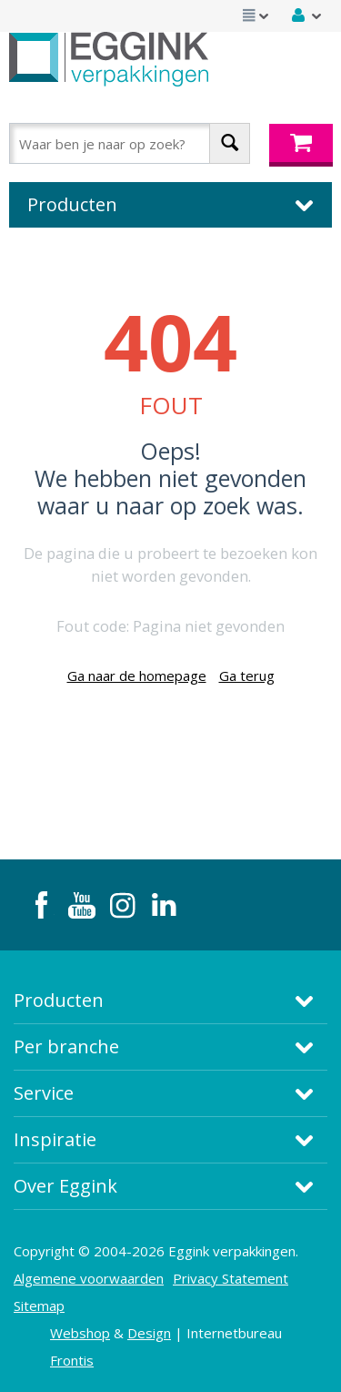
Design (149, 1333)
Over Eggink (65, 1186)
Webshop (80, 1333)
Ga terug (247, 675)
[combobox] (129, 143)
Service (44, 1093)
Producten (59, 1000)
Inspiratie (55, 1139)
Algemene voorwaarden (89, 1278)
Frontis (72, 1360)
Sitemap (39, 1305)
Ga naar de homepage (136, 675)
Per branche (66, 1046)
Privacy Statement (230, 1278)
